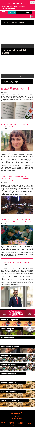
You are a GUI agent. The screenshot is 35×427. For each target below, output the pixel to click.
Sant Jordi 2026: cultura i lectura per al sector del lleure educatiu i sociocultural (15, 89)
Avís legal (3, 422)
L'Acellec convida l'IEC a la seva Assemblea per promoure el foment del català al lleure (16, 220)
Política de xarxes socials (12, 423)
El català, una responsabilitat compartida (15, 262)
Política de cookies (29, 422)
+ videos (17, 46)
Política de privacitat (20, 422)
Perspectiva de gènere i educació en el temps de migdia (15, 125)
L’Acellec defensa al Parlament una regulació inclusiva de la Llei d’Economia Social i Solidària (15, 178)
